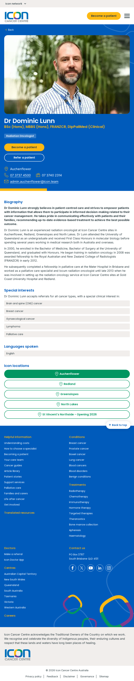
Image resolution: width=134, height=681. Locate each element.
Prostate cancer (79, 448)
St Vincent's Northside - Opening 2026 (67, 414)
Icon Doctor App (14, 559)
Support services (14, 482)
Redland (67, 384)
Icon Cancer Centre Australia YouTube (90, 567)
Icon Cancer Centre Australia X (81, 567)
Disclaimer (69, 676)
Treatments (77, 485)
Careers (10, 616)
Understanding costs (16, 443)
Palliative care (12, 488)
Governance (87, 676)
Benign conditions (80, 476)
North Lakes (67, 404)
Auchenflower (67, 374)
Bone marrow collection (83, 524)
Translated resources (19, 513)
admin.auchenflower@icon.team (31, 181)
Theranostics (77, 519)
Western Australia (15, 607)
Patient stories (13, 476)
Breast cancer (77, 443)
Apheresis (75, 530)
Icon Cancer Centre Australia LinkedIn (99, 567)
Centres (10, 568)
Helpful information (17, 437)
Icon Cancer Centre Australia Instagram (108, 567)
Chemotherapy (78, 496)
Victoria (8, 602)
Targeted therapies (81, 513)
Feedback (52, 676)
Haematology (77, 536)
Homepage (16, 17)
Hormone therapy (80, 508)
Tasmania (10, 596)
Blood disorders (78, 471)
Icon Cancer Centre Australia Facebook (72, 567)
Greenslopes (67, 394)
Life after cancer (14, 499)
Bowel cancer (77, 454)
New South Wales (14, 579)
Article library (12, 471)
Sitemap (104, 676)
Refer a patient (24, 158)
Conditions (77, 437)
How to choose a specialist (20, 448)
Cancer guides (13, 465)
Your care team (14, 460)
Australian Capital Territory (20, 574)
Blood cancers (77, 465)
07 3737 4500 (17, 175)
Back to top (117, 425)
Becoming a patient (16, 454)
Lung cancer (76, 460)
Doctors (10, 548)
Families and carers (16, 493)
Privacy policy (33, 676)
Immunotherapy (79, 502)
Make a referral (13, 554)
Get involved (12, 504)
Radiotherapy (77, 491)
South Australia (13, 590)
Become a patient (104, 16)
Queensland (11, 585)
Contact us (77, 548)
